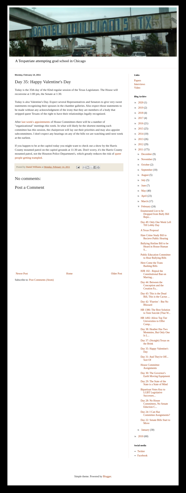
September (147, 169)
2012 (141, 144)
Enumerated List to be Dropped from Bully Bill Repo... (155, 214)
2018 (141, 113)
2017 (141, 118)
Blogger (107, 476)
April (144, 196)
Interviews (139, 84)
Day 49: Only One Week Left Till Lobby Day (156, 224)
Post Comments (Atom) (41, 279)
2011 (141, 149)
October (145, 164)
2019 (141, 107)
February (146, 206)
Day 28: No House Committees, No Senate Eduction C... (154, 403)
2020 (141, 102)
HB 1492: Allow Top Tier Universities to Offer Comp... (154, 321)
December (146, 154)
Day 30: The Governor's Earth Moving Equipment (155, 375)
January (145, 429)
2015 (141, 128)
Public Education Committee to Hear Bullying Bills (156, 256)
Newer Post (22, 273)
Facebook (142, 455)
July (143, 180)
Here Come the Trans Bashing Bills (152, 264)
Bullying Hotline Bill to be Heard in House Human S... (154, 246)
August (145, 175)
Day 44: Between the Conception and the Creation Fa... (152, 285)
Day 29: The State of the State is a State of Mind (154, 383)
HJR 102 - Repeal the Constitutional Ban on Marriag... (153, 274)
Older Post (116, 273)
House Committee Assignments (150, 366)
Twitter (141, 451)
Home (69, 273)
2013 (141, 139)
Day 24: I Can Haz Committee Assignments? (155, 413)
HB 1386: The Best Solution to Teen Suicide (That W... (155, 311)
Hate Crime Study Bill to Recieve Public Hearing (154, 237)
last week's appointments (35, 121)
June (144, 185)
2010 (141, 436)
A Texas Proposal (150, 230)
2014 (141, 133)
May (144, 190)
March (145, 201)
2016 (141, 123)
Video (137, 87)
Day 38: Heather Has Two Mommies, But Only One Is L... (155, 332)
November (147, 159)
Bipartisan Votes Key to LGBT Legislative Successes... (153, 392)
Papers (137, 80)
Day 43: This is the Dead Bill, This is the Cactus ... (155, 295)
